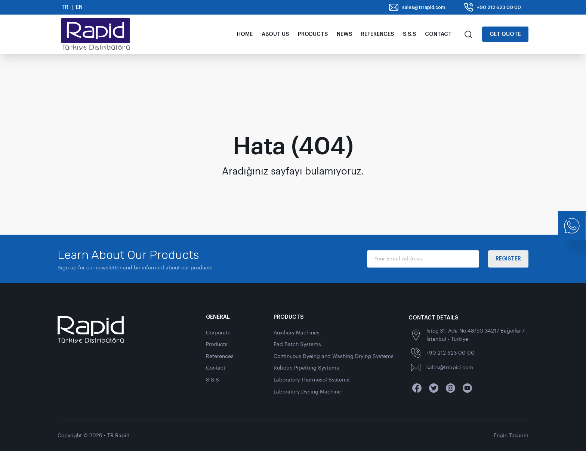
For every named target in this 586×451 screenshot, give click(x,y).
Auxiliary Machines (297, 333)
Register (508, 259)
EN (79, 7)
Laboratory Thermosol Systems (311, 380)
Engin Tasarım (511, 435)
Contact (438, 34)
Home (245, 34)
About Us (275, 34)
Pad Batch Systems (297, 344)
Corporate (218, 333)
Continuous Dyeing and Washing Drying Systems (334, 356)
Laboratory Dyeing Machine (307, 392)
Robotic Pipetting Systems (306, 368)
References (377, 34)
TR (64, 7)
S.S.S (409, 34)
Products (313, 34)
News (344, 34)
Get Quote (505, 34)
